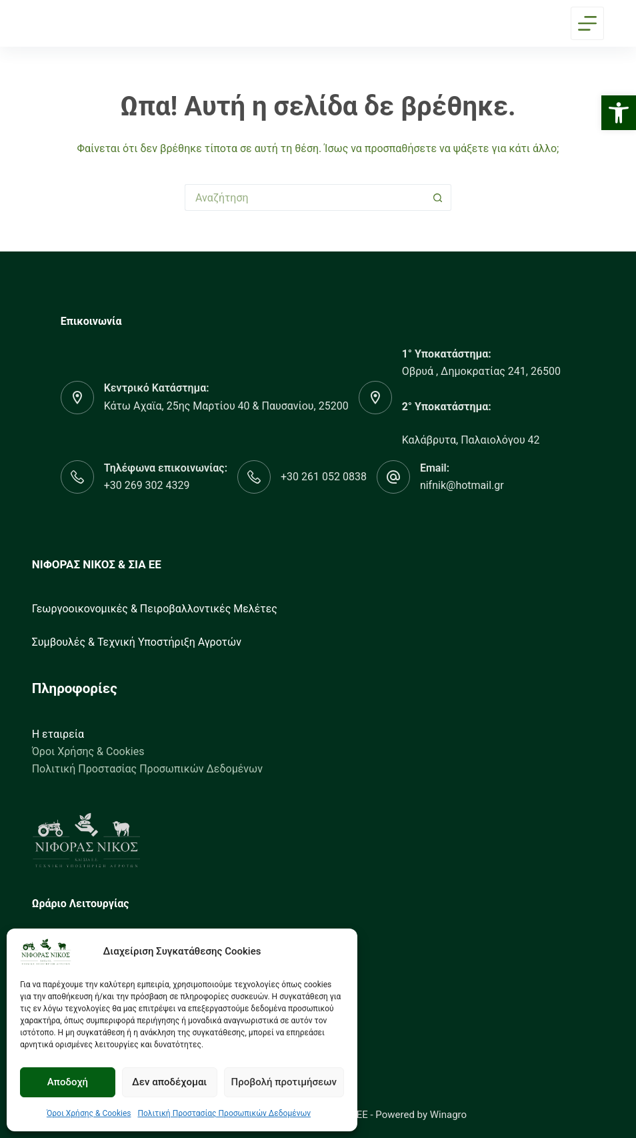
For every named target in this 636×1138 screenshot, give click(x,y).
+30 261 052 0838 (324, 476)
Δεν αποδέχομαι (169, 1082)
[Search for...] (305, 197)
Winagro (448, 1115)
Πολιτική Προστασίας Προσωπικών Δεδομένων (224, 1113)
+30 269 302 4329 (147, 485)
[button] (618, 112)
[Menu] (587, 23)
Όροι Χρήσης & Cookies (89, 1113)
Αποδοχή (67, 1082)
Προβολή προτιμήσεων (284, 1082)
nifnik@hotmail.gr (462, 485)
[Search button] (438, 197)
